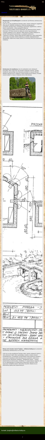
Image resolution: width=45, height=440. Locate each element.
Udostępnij (4, 12)
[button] (43, 2)
